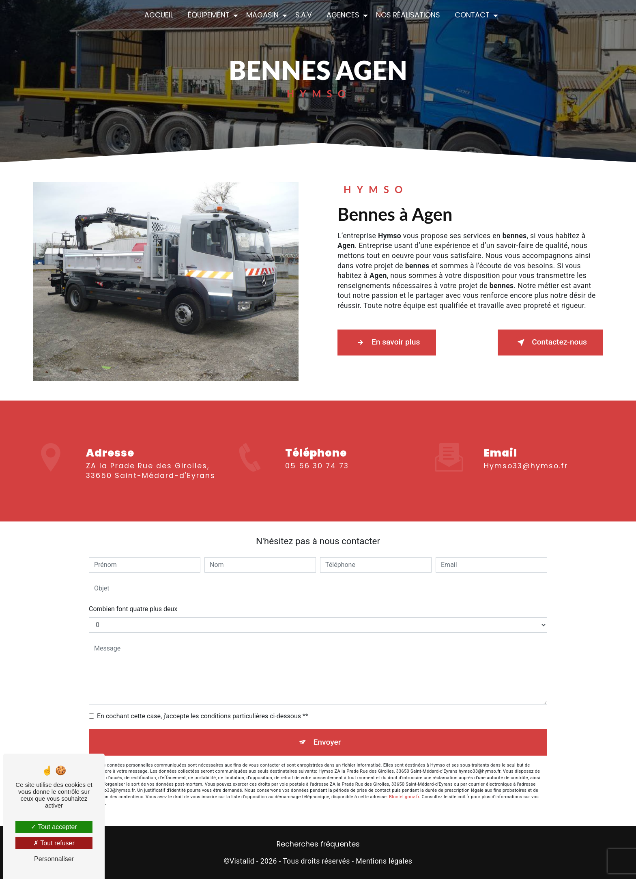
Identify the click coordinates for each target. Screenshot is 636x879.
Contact (472, 15)
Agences (343, 15)
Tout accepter (54, 826)
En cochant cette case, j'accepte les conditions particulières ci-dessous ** (202, 716)
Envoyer (327, 742)
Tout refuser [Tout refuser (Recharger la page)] (54, 843)
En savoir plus (387, 342)
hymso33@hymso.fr (526, 456)
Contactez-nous (550, 342)
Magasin (262, 15)
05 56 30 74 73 (317, 475)
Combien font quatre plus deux (133, 609)
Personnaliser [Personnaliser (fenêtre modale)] (54, 858)
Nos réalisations (408, 15)
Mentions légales (384, 861)
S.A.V (303, 15)
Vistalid (242, 861)
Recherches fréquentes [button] (318, 844)
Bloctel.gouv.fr (404, 796)
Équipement (209, 15)
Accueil (158, 15)
